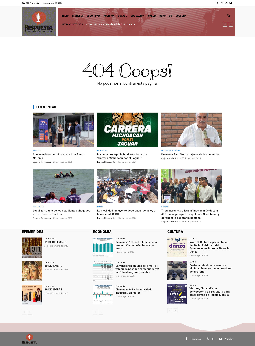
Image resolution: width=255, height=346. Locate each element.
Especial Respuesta (42, 162)
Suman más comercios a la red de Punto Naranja (110, 24)
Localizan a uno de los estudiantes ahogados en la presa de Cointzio (56, 212)
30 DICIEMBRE (52, 265)
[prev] (225, 24)
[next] (231, 24)
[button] (228, 15)
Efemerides (49, 238)
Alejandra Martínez (170, 158)
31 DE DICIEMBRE (54, 242)
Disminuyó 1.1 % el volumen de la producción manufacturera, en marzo (137, 243)
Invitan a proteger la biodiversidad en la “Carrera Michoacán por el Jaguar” (123, 156)
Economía (120, 238)
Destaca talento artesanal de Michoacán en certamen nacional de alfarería (210, 268)
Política (164, 207)
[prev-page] (24, 312)
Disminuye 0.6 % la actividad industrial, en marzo (131, 291)
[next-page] (30, 312)
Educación (102, 150)
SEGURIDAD (38, 207)
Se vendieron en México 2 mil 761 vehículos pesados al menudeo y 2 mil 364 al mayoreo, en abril (137, 268)
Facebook (196, 339)
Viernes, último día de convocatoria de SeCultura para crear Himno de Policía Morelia (210, 291)
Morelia (36, 150)
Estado (100, 207)
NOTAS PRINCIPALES (170, 150)
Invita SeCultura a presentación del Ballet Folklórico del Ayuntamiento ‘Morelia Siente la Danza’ (209, 245)
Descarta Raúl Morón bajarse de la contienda (191, 154)
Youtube (229, 339)
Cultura (192, 238)
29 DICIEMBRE (52, 289)
